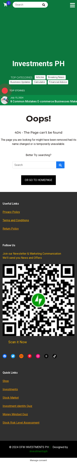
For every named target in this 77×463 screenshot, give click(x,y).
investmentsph (38, 451)
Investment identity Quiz (17, 406)
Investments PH (38, 63)
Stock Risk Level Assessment (21, 422)
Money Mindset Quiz (15, 414)
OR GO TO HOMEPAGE (38, 180)
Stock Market (11, 397)
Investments (10, 389)
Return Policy (11, 228)
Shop (6, 381)
